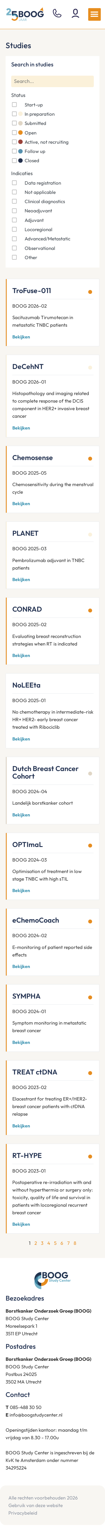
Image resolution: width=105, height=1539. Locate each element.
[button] (94, 14)
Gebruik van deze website (35, 1505)
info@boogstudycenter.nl (36, 1415)
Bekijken (21, 337)
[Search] (52, 81)
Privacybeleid (22, 1513)
